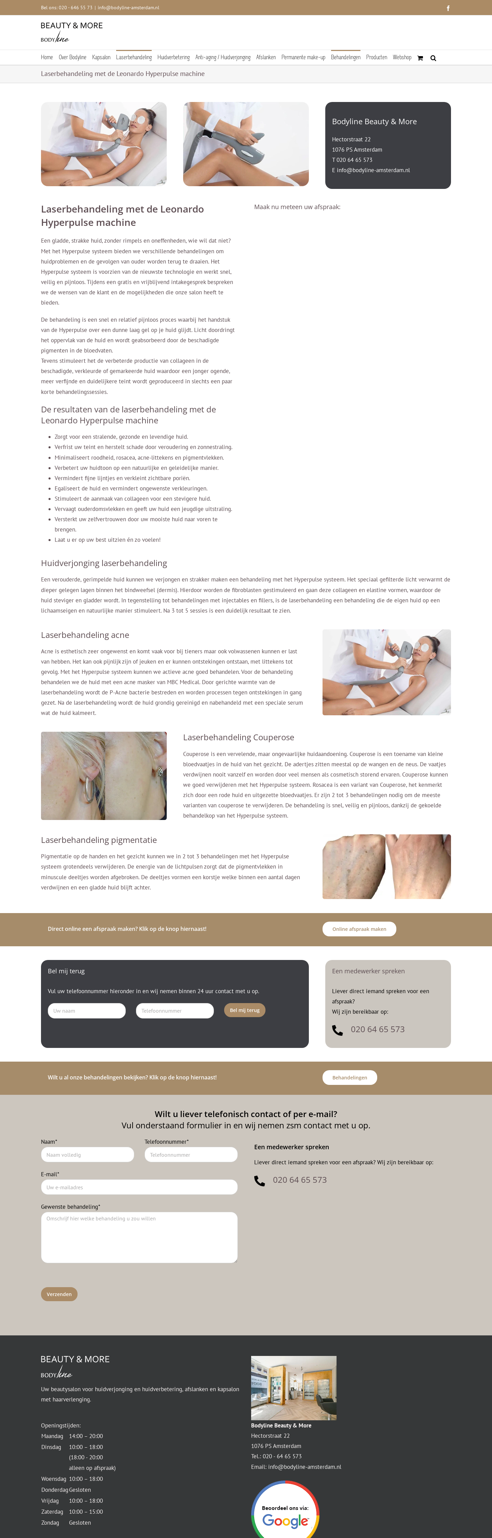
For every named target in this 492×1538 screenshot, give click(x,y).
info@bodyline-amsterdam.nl (128, 7)
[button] (433, 57)
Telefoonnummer (167, 1141)
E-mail (50, 1174)
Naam (49, 1141)
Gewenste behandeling (70, 1206)
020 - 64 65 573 (282, 1456)
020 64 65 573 (354, 160)
